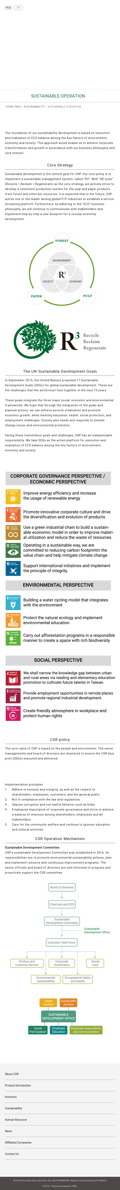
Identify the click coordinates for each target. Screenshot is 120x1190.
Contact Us (12, 1154)
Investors (11, 1096)
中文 (8, 7)
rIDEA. (74, 1186)
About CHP (12, 1074)
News (8, 1131)
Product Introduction (18, 1085)
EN (18, 7)
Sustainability (13, 1108)
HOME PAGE (13, 106)
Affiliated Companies (18, 1142)
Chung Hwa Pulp (20, 20)
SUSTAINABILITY (34, 106)
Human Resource (16, 1119)
